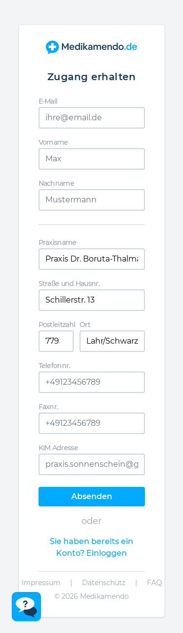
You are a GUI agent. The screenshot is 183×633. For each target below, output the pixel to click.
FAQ (154, 582)
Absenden (91, 496)
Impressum (41, 582)
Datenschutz (103, 582)
